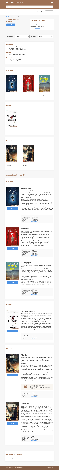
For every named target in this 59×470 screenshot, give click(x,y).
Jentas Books (33, 338)
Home (7, 16)
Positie (40, 36)
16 (10, 24)
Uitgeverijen (50, 467)
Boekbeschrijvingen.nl (16, 2)
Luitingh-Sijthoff (34, 221)
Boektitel (18, 36)
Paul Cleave (37, 28)
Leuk (12, 423)
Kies (47, 11)
